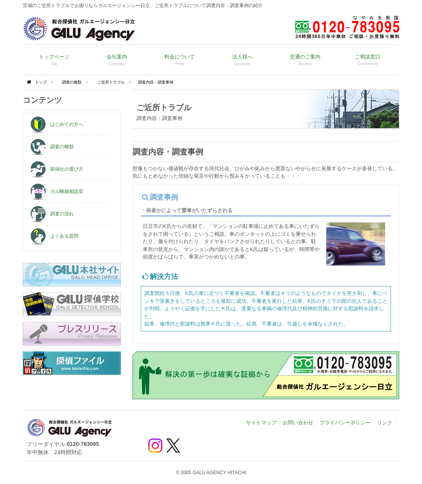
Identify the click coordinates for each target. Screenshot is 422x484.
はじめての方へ (56, 124)
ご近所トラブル (111, 82)
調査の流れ (52, 214)
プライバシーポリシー (345, 423)
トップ (41, 82)
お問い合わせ (298, 423)
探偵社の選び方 (56, 169)
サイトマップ (261, 423)
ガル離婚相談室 (56, 191)
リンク (384, 423)
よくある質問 (54, 236)
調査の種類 (72, 82)
